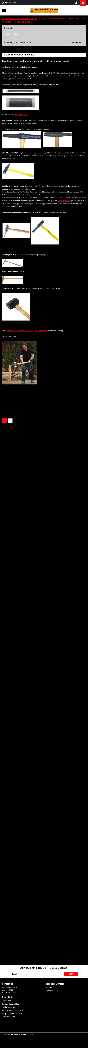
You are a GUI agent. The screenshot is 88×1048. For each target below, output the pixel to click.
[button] (44, 42)
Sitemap (31, 1034)
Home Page (6, 1001)
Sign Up (55, 991)
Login (48, 991)
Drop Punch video (21, 115)
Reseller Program (9, 1017)
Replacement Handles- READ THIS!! (19, 18)
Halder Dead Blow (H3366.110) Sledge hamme (27, 331)
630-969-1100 (9, 3)
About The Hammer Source (12, 1010)
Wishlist (49, 988)
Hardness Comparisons (11, 1007)
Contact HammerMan (10, 1004)
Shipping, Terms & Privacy (12, 1014)
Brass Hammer (63, 201)
